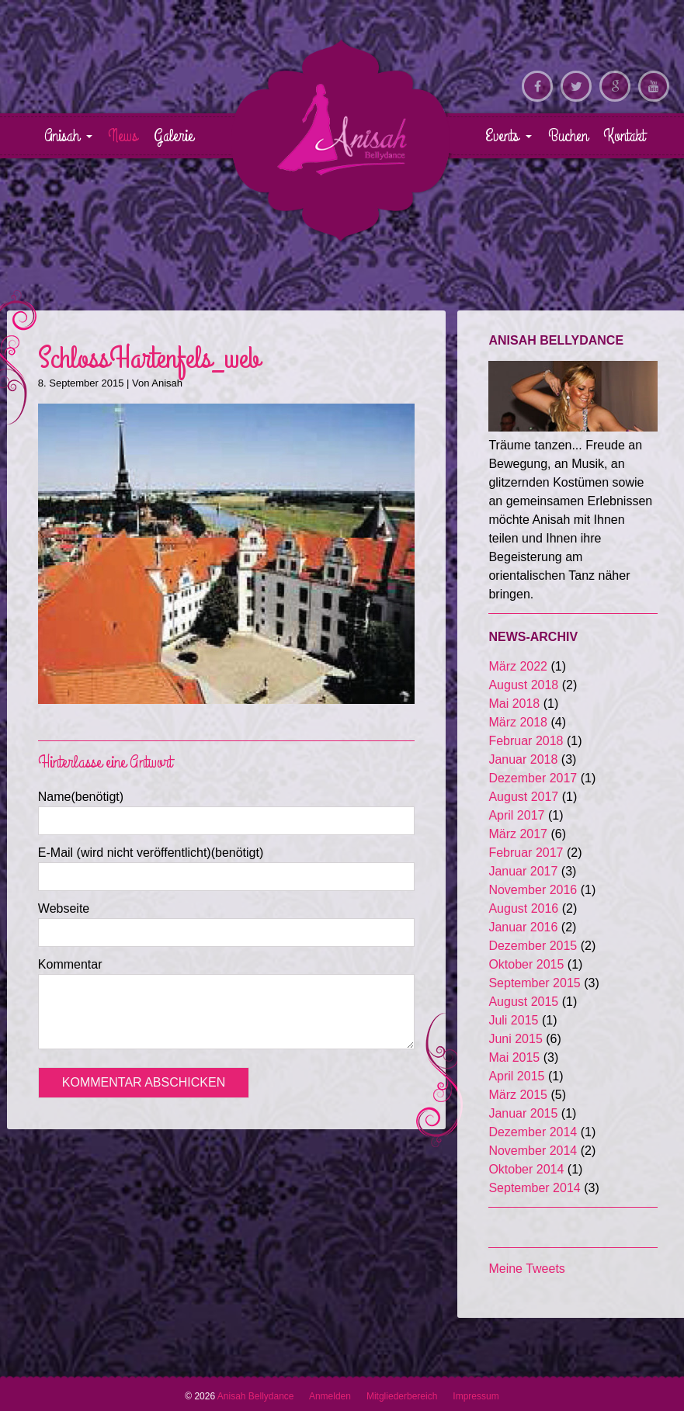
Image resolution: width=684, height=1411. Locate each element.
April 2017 (516, 815)
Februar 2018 (525, 740)
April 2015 (516, 1076)
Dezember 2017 (532, 778)
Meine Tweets (526, 1268)
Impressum (475, 1396)
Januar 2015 (522, 1113)
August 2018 (523, 685)
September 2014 (534, 1187)
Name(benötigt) (80, 796)
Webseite (63, 908)
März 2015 (517, 1094)
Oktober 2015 (526, 964)
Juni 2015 (515, 1038)
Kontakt (624, 135)
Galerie (173, 135)
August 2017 (523, 796)
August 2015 (523, 1001)
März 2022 (517, 666)
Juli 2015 (513, 1020)
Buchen (568, 135)
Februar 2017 (525, 852)
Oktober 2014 (526, 1169)
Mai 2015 (514, 1057)
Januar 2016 (522, 927)
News (122, 135)
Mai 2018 (514, 703)
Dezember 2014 (532, 1132)
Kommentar (70, 964)
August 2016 (523, 908)
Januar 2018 (522, 759)
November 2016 (532, 889)
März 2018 (517, 722)
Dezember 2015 (532, 945)
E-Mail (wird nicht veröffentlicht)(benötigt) (150, 852)
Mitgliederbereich (401, 1396)
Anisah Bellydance (342, 128)
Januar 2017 (522, 871)
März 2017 (517, 834)
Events (508, 135)
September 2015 (534, 983)
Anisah (68, 135)
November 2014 (532, 1150)
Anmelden (330, 1396)
